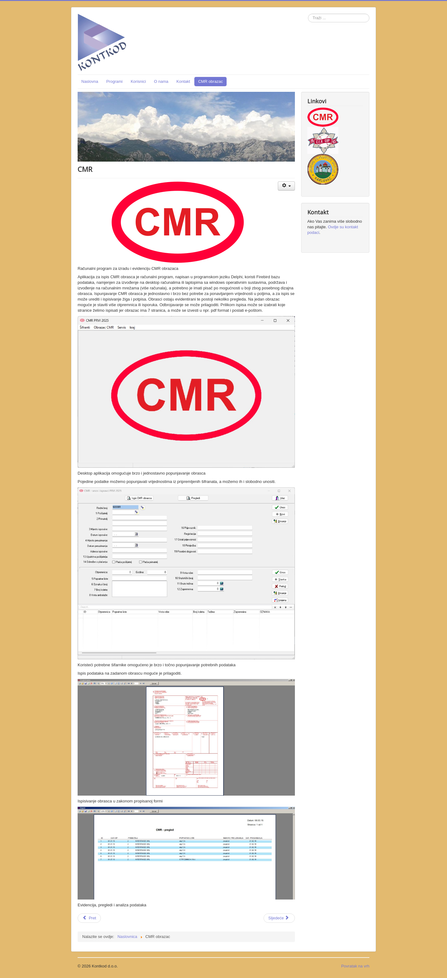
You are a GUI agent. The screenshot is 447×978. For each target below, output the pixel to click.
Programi (114, 81)
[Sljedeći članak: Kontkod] (279, 918)
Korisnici (138, 81)
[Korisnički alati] (286, 185)
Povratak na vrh (355, 966)
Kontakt (183, 81)
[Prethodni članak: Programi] (89, 918)
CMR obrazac (210, 81)
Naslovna (89, 81)
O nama (161, 81)
